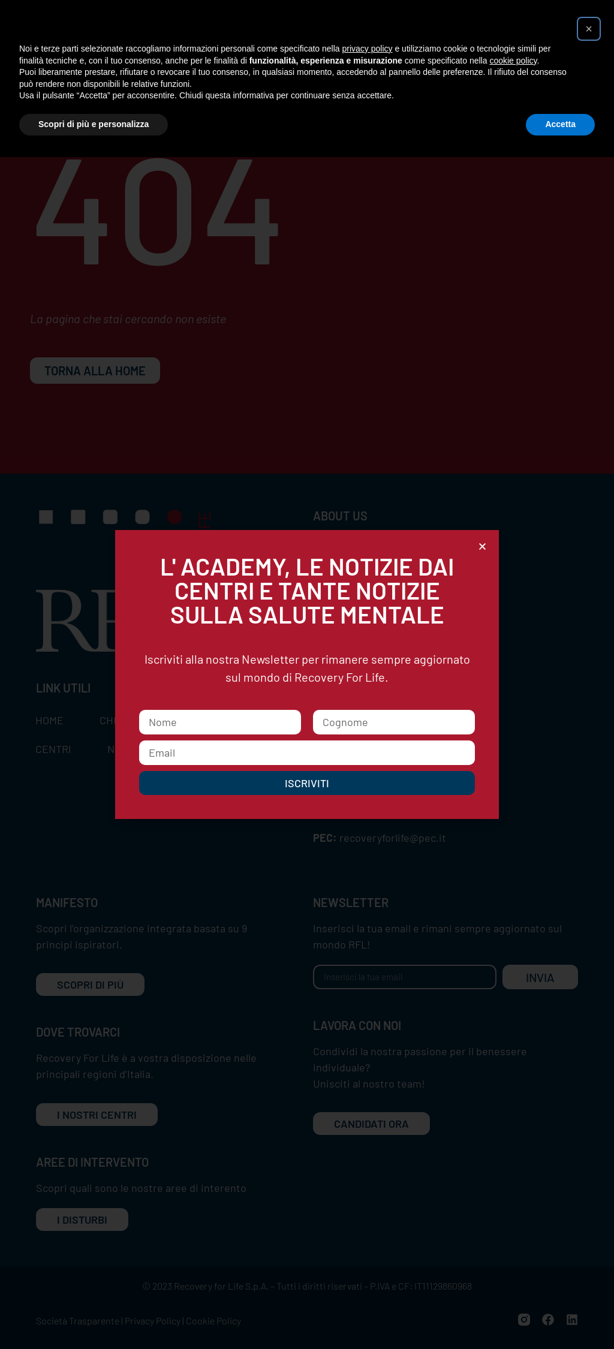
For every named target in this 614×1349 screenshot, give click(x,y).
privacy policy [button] (367, 48)
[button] (588, 28)
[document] (307, 674)
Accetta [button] (560, 124)
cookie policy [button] (513, 60)
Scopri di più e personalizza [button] (93, 124)
